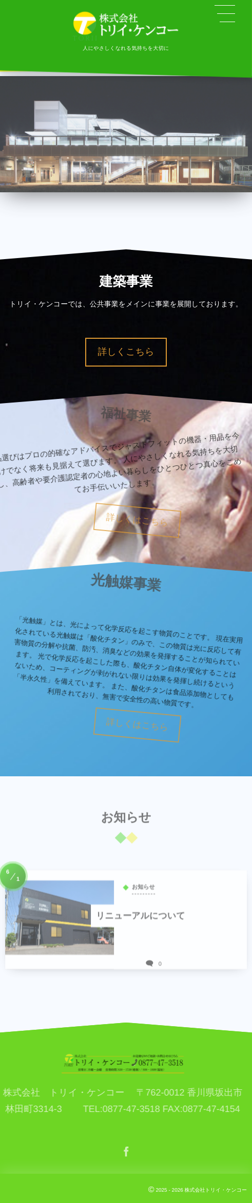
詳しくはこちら (157, 520)
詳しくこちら (126, 352)
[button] (225, 14)
